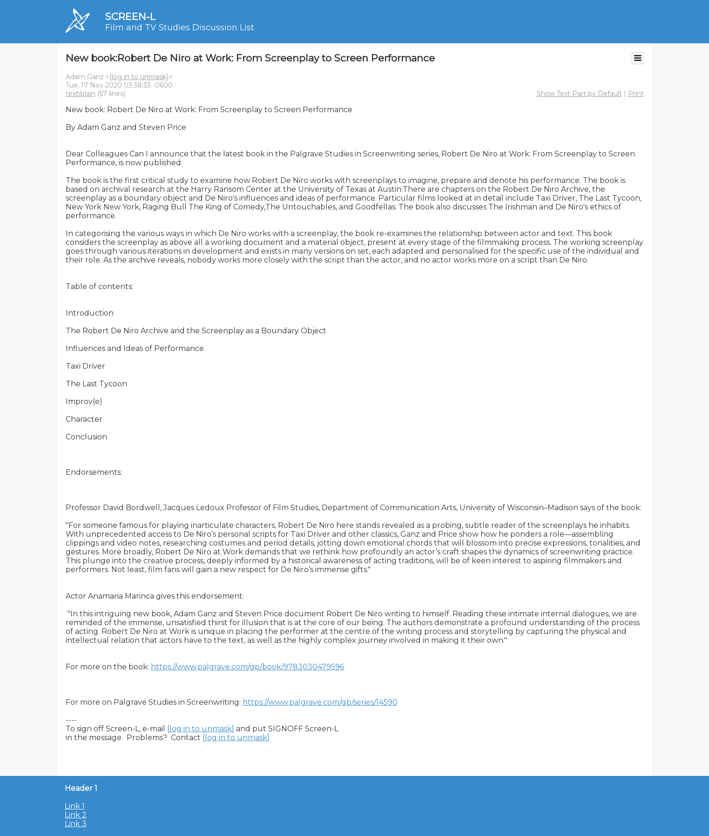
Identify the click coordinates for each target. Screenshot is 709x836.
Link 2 (76, 814)
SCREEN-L (130, 16)
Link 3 (76, 823)
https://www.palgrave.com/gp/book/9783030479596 (247, 666)
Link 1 (75, 806)
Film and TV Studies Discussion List (179, 27)
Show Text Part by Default (579, 93)
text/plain (80, 93)
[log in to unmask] (139, 77)
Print (636, 93)
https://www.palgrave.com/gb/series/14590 (320, 702)
